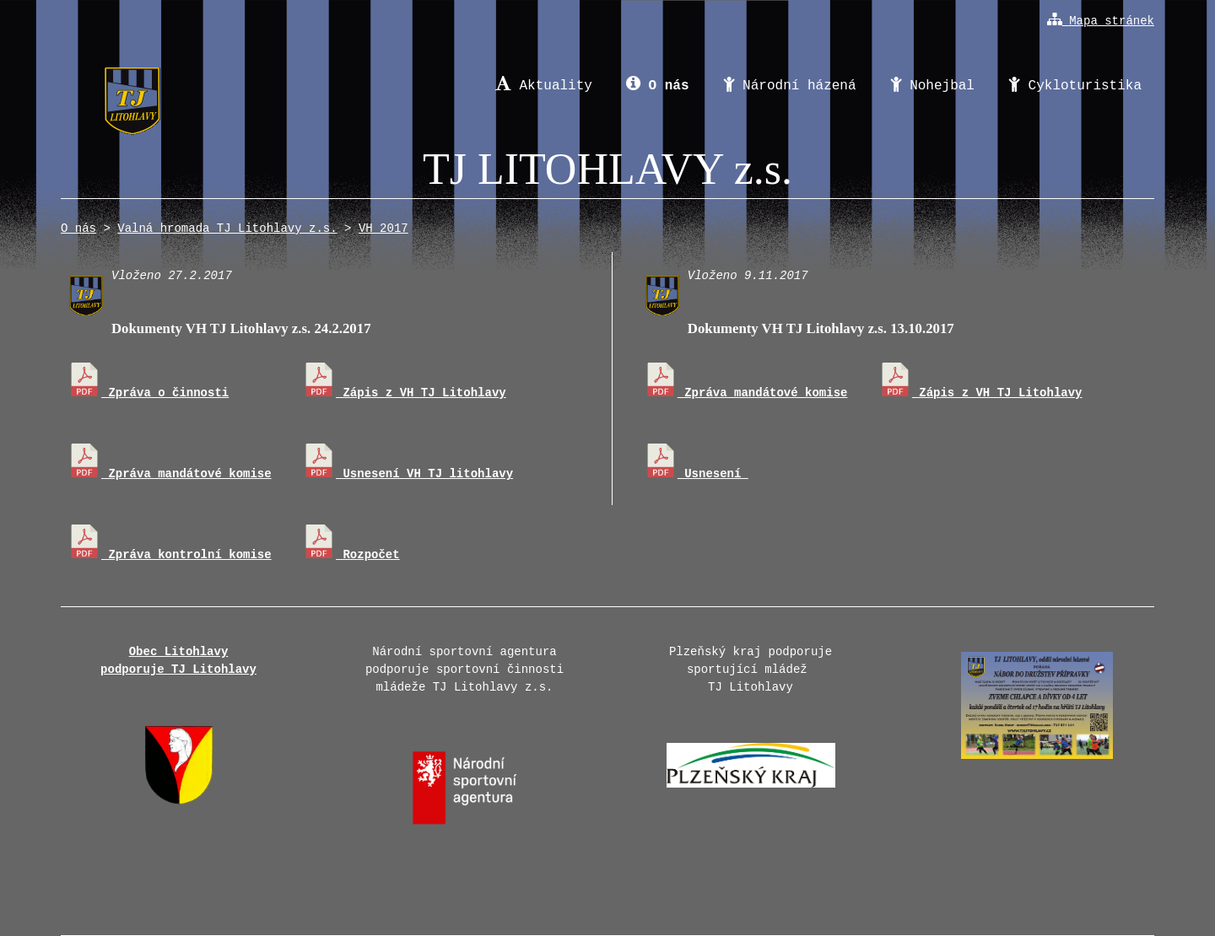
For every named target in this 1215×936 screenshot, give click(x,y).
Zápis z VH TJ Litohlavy (404, 393)
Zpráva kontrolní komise (170, 555)
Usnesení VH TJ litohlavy (407, 474)
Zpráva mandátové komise (170, 474)
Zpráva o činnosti (148, 393)
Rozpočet (351, 555)
